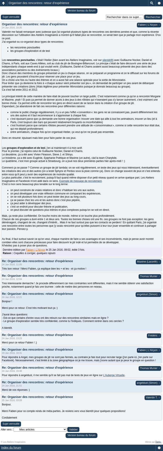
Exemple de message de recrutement (80, 181)
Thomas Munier (150, 276)
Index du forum (11, 447)
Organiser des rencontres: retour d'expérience (39, 3)
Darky (158, 442)
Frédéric (154, 335)
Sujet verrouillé (11, 16)
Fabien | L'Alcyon (149, 24)
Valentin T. (153, 397)
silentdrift (107, 60)
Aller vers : (7, 429)
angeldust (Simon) (148, 294)
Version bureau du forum (81, 10)
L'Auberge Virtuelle (114, 375)
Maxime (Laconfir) (148, 261)
